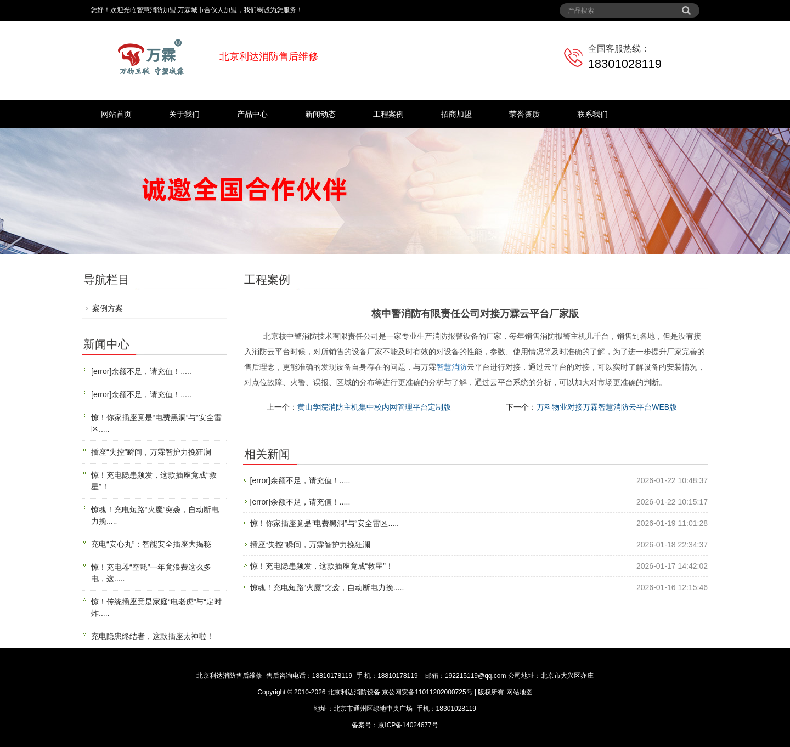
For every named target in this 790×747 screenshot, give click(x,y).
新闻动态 (320, 114)
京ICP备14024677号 (408, 725)
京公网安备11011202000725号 (427, 692)
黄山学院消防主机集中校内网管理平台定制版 (374, 407)
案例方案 (107, 308)
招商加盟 (456, 114)
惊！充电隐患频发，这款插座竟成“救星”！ (321, 566)
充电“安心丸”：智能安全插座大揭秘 (151, 544)
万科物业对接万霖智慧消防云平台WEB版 (607, 407)
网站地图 (519, 692)
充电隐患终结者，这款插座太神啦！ (152, 636)
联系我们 (592, 114)
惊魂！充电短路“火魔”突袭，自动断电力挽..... (327, 587)
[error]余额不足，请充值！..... (300, 480)
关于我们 (184, 114)
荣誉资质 (524, 114)
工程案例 (388, 114)
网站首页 (116, 114)
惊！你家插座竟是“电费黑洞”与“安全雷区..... (324, 523)
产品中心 (252, 114)
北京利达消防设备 (354, 692)
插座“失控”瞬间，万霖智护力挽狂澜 (310, 544)
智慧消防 (451, 367)
